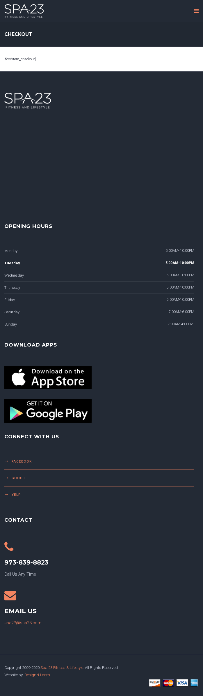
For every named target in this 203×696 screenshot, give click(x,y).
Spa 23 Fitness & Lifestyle (61, 667)
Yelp (16, 495)
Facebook (22, 461)
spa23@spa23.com (22, 623)
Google (19, 478)
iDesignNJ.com (37, 674)
